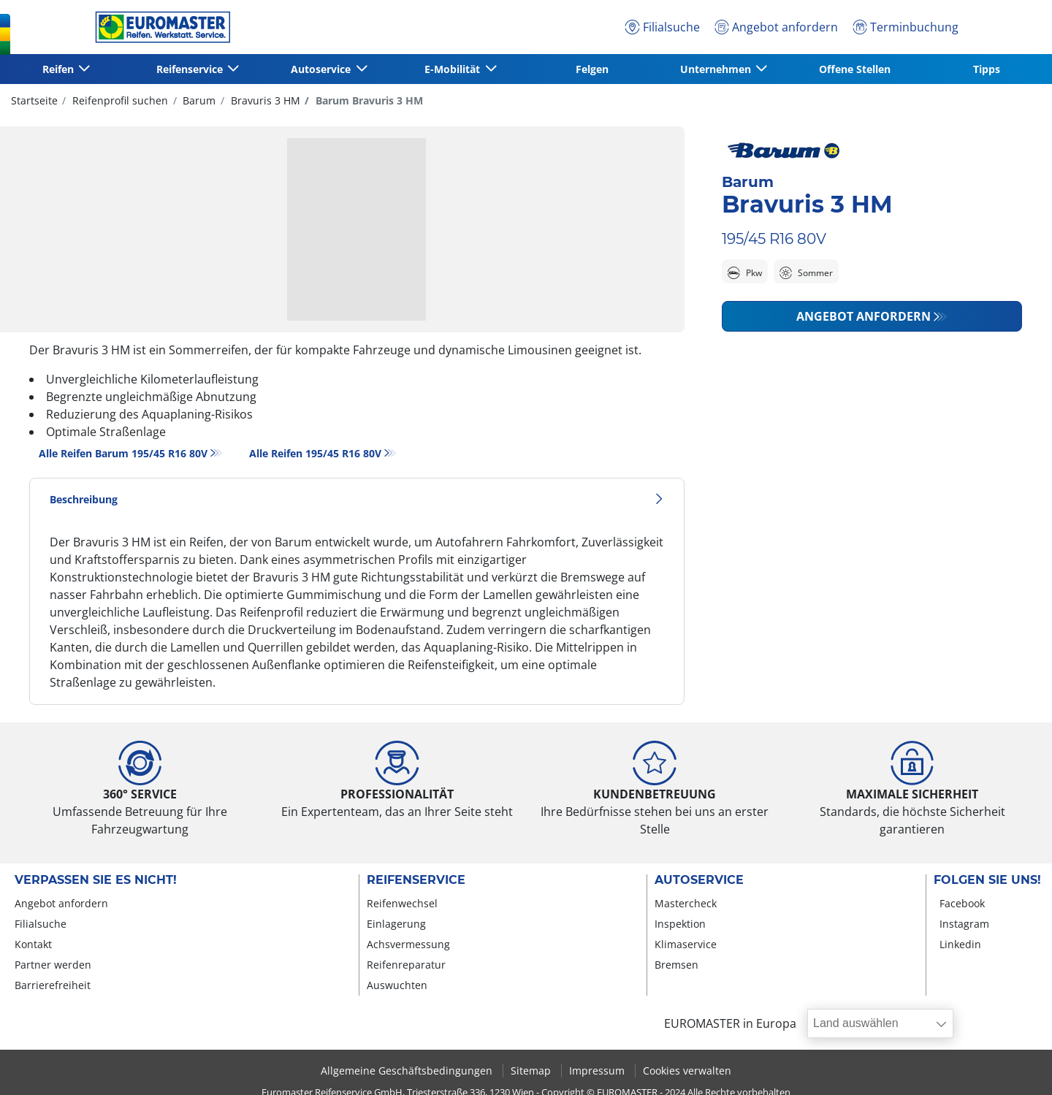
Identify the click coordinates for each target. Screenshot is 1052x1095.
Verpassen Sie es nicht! (96, 880)
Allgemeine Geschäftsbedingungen (408, 1070)
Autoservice (699, 880)
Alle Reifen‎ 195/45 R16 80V (315, 453)
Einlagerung (396, 924)
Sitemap (532, 1070)
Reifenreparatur (406, 965)
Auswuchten (397, 985)
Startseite (34, 100)
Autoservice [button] (322, 69)
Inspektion (680, 924)
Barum (198, 100)
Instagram (964, 924)
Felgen (592, 69)
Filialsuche (40, 924)
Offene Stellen (855, 69)
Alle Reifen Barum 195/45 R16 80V (123, 453)
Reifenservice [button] (191, 69)
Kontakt (33, 944)
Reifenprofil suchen (118, 100)
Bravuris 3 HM (264, 100)
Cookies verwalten (687, 1070)
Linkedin (960, 944)
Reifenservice (416, 880)
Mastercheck (686, 903)
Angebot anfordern (863, 316)
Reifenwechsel (402, 903)
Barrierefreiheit (53, 985)
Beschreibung (357, 499)
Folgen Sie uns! (987, 880)
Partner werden (53, 965)
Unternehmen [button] (717, 69)
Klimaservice (686, 944)
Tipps (986, 69)
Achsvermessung (408, 944)
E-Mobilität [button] (453, 69)
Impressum (598, 1070)
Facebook (962, 903)
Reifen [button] (59, 69)
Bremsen (676, 965)
